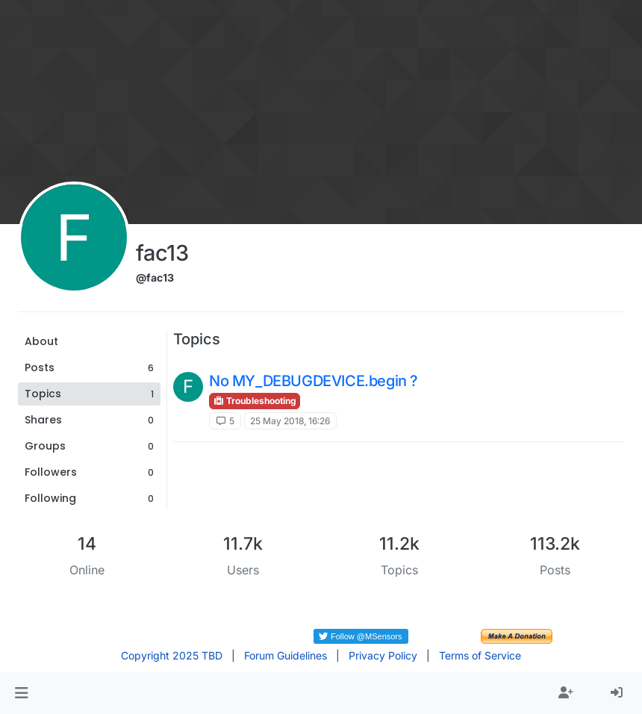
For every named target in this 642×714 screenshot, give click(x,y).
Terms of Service (480, 655)
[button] (21, 693)
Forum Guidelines (285, 655)
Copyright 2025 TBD (171, 655)
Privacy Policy (383, 655)
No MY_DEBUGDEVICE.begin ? (313, 381)
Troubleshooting (254, 400)
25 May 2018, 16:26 (290, 420)
